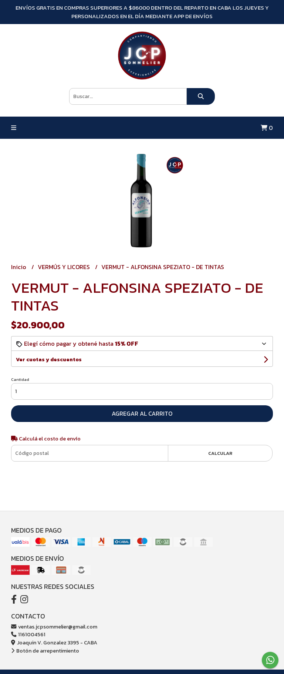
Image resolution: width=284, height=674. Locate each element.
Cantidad (20, 379)
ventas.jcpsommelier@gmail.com (54, 627)
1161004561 (28, 634)
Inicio (19, 266)
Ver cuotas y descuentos (49, 359)
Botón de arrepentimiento (45, 651)
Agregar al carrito (142, 413)
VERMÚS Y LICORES (64, 266)
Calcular (220, 453)
